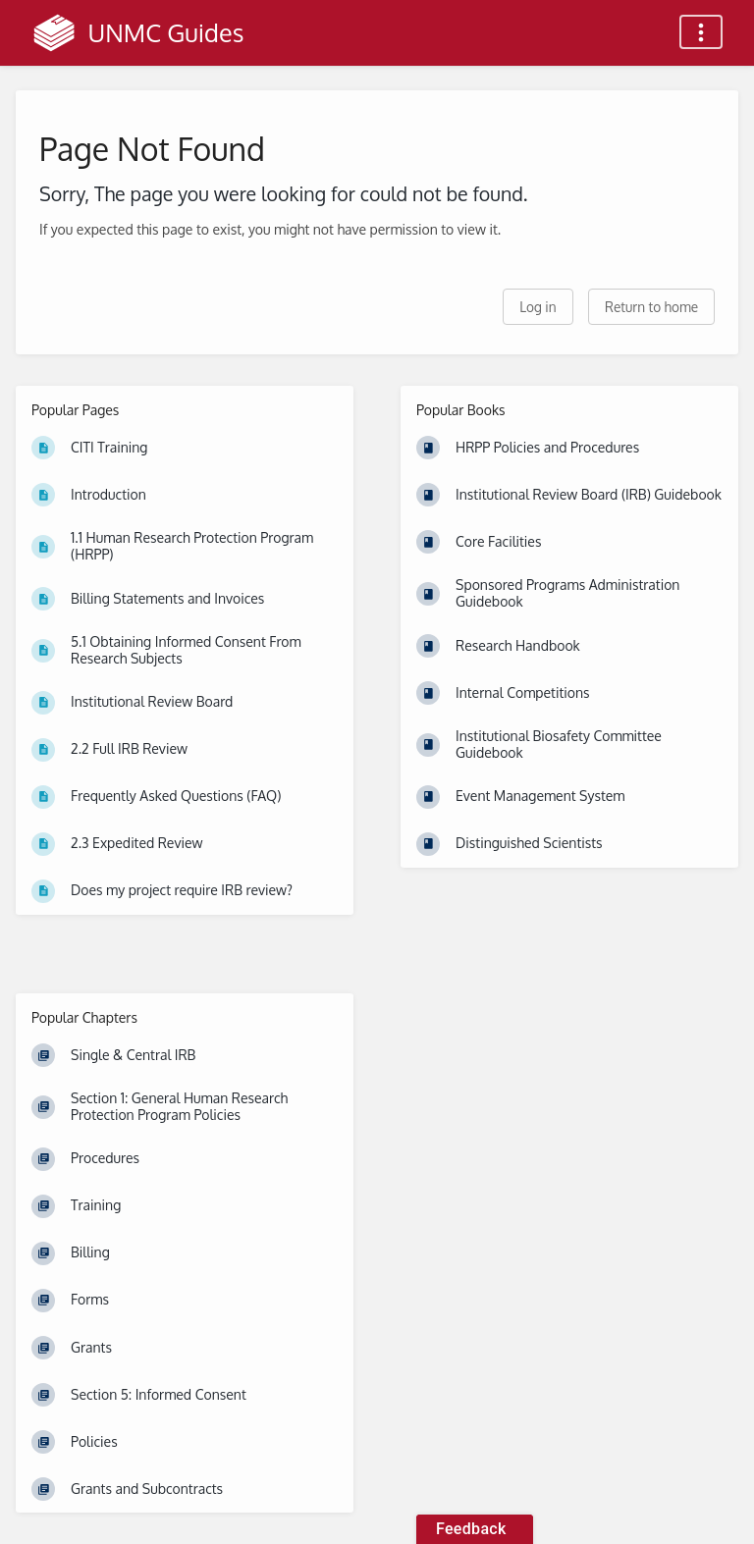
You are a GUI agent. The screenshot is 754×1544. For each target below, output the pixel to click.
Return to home (651, 306)
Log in (537, 306)
